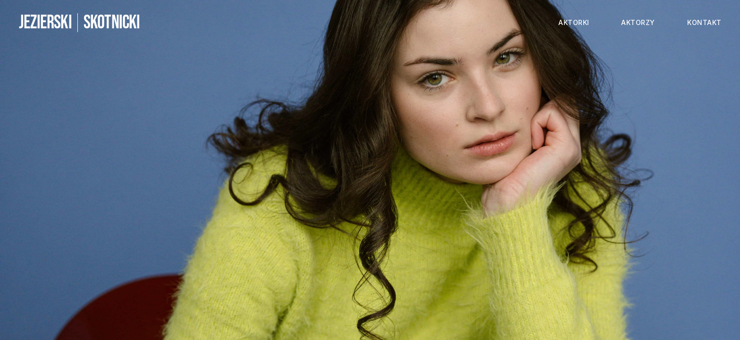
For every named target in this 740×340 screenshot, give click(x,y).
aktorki (573, 22)
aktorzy (638, 22)
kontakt (704, 22)
